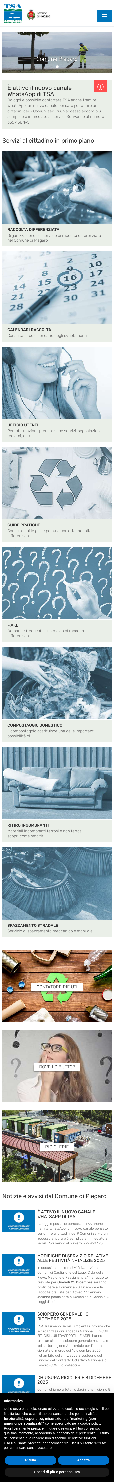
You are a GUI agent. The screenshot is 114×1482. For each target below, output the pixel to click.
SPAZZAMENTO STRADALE (32, 925)
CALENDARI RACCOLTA (29, 329)
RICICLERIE (57, 1147)
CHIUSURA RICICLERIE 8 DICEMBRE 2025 (74, 1380)
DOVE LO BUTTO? (57, 1067)
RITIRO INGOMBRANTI (28, 825)
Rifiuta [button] (30, 1460)
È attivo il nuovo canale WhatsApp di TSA (39, 91)
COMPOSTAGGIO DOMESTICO (34, 725)
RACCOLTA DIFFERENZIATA (33, 229)
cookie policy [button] (90, 1423)
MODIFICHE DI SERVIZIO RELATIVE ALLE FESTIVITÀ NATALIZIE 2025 (72, 1258)
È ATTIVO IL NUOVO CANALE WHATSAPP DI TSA (66, 1214)
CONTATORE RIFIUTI (57, 987)
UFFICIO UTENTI (22, 425)
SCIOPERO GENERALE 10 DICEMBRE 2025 (62, 1316)
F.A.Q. (12, 625)
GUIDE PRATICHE (23, 525)
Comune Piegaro (57, 59)
